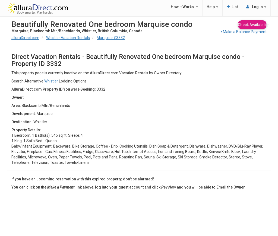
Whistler (51, 81)
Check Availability (252, 25)
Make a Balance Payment (244, 32)
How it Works (184, 7)
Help (212, 7)
